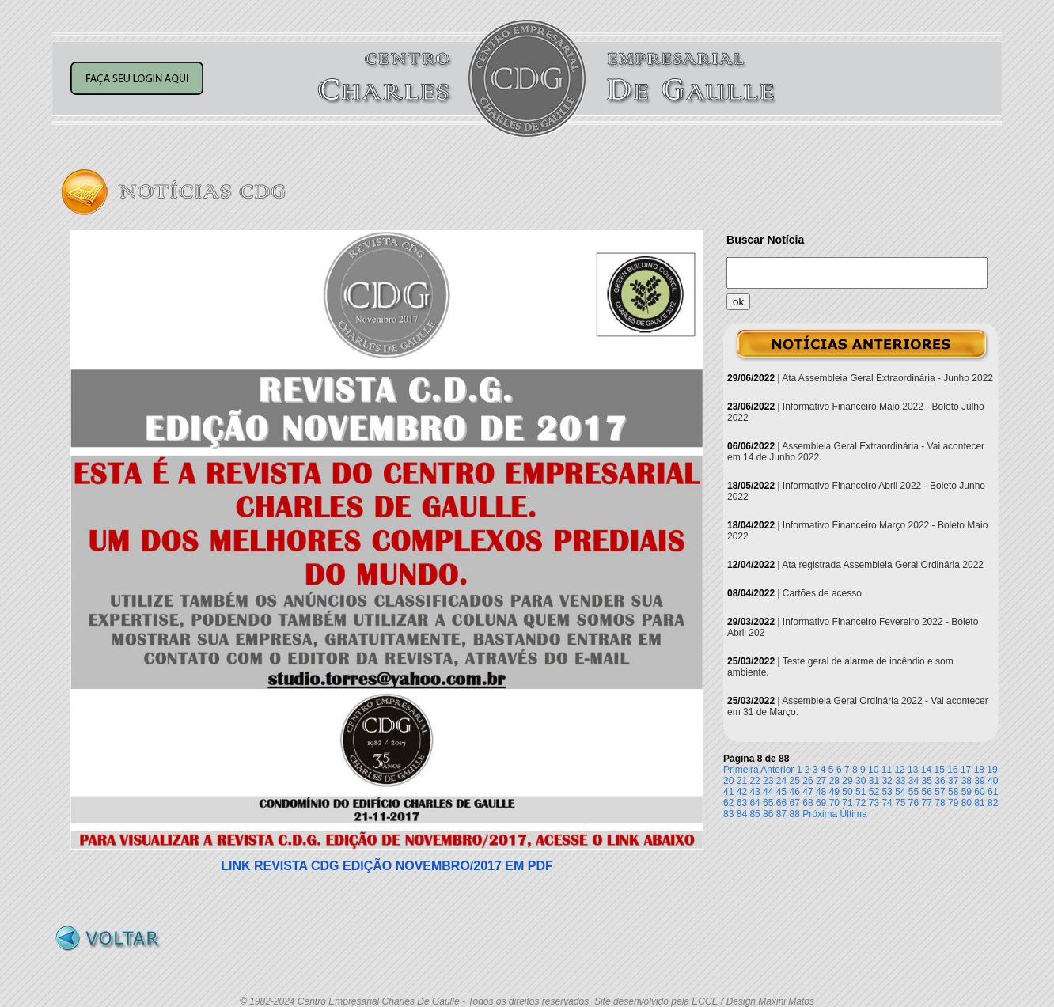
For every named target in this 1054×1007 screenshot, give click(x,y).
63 (742, 802)
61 (993, 791)
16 (952, 769)
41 (728, 791)
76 (913, 802)
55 (913, 791)
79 (953, 802)
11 (886, 769)
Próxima (819, 814)
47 (807, 791)
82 (993, 802)
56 (927, 791)
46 (795, 791)
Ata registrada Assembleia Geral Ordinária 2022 (883, 564)
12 (899, 769)
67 (795, 802)
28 (834, 780)
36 (940, 780)
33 (900, 780)
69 (821, 802)
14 (926, 769)
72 (860, 802)
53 (886, 791)
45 (781, 791)
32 (886, 780)
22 (754, 780)
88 (795, 814)
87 (781, 814)
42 (742, 791)
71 (847, 802)
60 (979, 791)
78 (940, 802)
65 (768, 802)
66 (781, 802)
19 (992, 769)
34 (913, 780)
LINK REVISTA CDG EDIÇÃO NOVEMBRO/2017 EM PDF (387, 866)
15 (940, 769)
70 (834, 802)
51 (860, 791)
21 (742, 780)
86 (768, 814)
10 (873, 769)
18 (979, 769)
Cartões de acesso (822, 593)
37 (953, 780)
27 (821, 780)
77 (927, 802)
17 (966, 769)
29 (847, 780)
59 (966, 791)
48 (821, 791)
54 (900, 791)
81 (979, 802)
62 (728, 802)
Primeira (741, 769)
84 (742, 814)
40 (993, 780)
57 (940, 791)
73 (874, 802)
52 (874, 791)
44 (768, 791)
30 (860, 780)
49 (834, 791)
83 (728, 814)
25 (795, 780)
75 (900, 802)
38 (966, 780)
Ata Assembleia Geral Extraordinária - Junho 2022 (887, 378)
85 (754, 814)
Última (853, 814)
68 (807, 802)
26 (807, 780)
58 (953, 791)
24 (781, 780)
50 (847, 791)
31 (874, 780)
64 (754, 802)
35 (927, 780)
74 (886, 802)
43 (754, 791)
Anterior (777, 769)
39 (979, 780)
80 (966, 802)
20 (728, 780)
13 (913, 769)
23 (768, 780)
